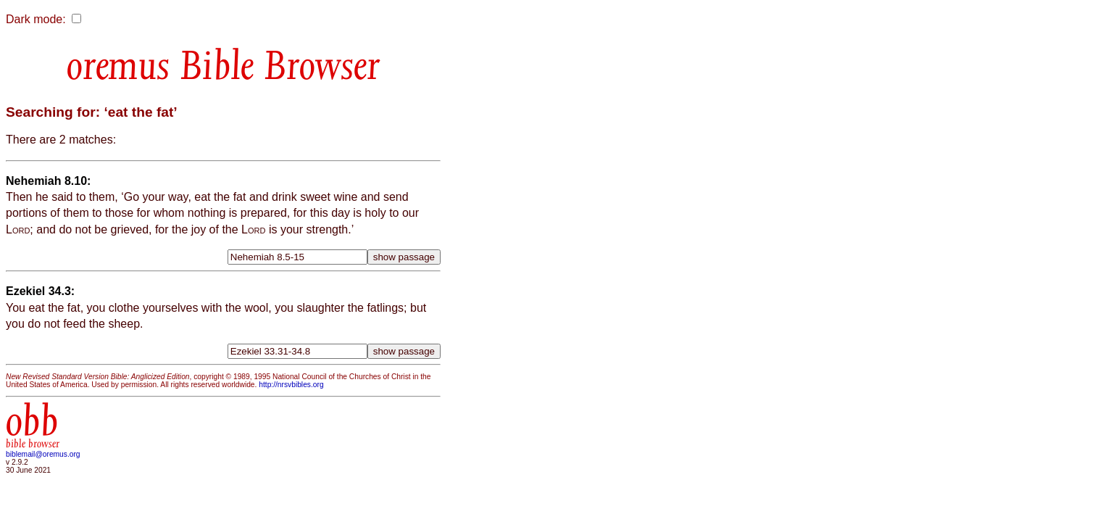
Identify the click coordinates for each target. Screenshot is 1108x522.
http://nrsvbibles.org (291, 385)
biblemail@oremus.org (43, 454)
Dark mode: (36, 19)
